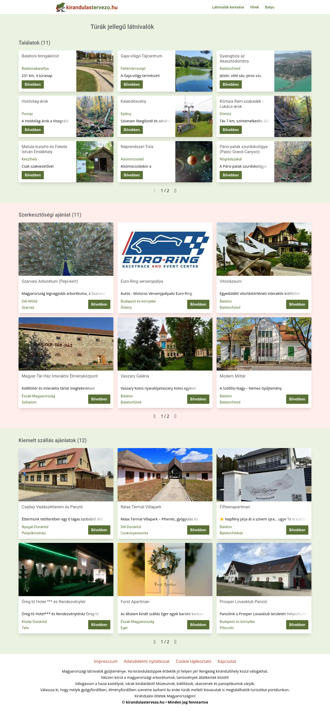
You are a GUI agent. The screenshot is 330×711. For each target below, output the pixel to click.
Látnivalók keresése (228, 7)
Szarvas (28, 307)
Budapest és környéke (138, 301)
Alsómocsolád (132, 159)
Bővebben (33, 84)
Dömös (225, 114)
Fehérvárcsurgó (133, 68)
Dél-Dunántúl (131, 527)
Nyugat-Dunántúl (35, 527)
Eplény (126, 114)
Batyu (269, 7)
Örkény (126, 307)
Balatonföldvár (231, 533)
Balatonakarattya (35, 68)
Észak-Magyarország (38, 396)
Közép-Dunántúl (34, 622)
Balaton (226, 301)
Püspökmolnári (34, 533)
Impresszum (106, 661)
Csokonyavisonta (134, 533)
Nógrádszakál (231, 159)
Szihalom (29, 402)
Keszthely (29, 159)
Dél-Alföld (29, 301)
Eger (124, 628)
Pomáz (27, 114)
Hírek (254, 7)
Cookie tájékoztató (193, 661)
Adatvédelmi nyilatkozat (147, 661)
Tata (25, 628)
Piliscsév (227, 628)
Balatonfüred (230, 68)
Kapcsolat (227, 661)
